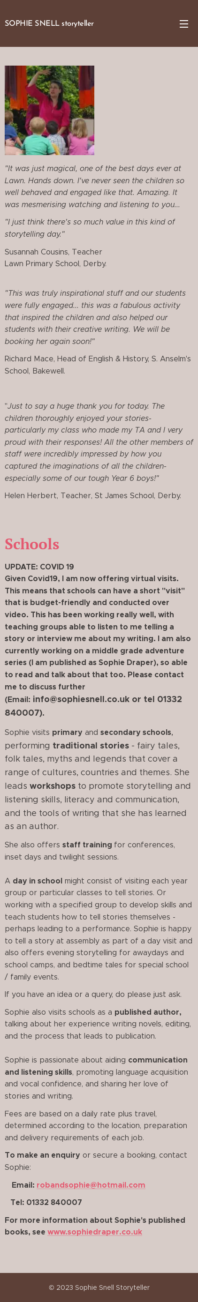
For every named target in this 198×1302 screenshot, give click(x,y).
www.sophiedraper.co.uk (94, 1232)
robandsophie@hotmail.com (91, 1185)
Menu (184, 23)
